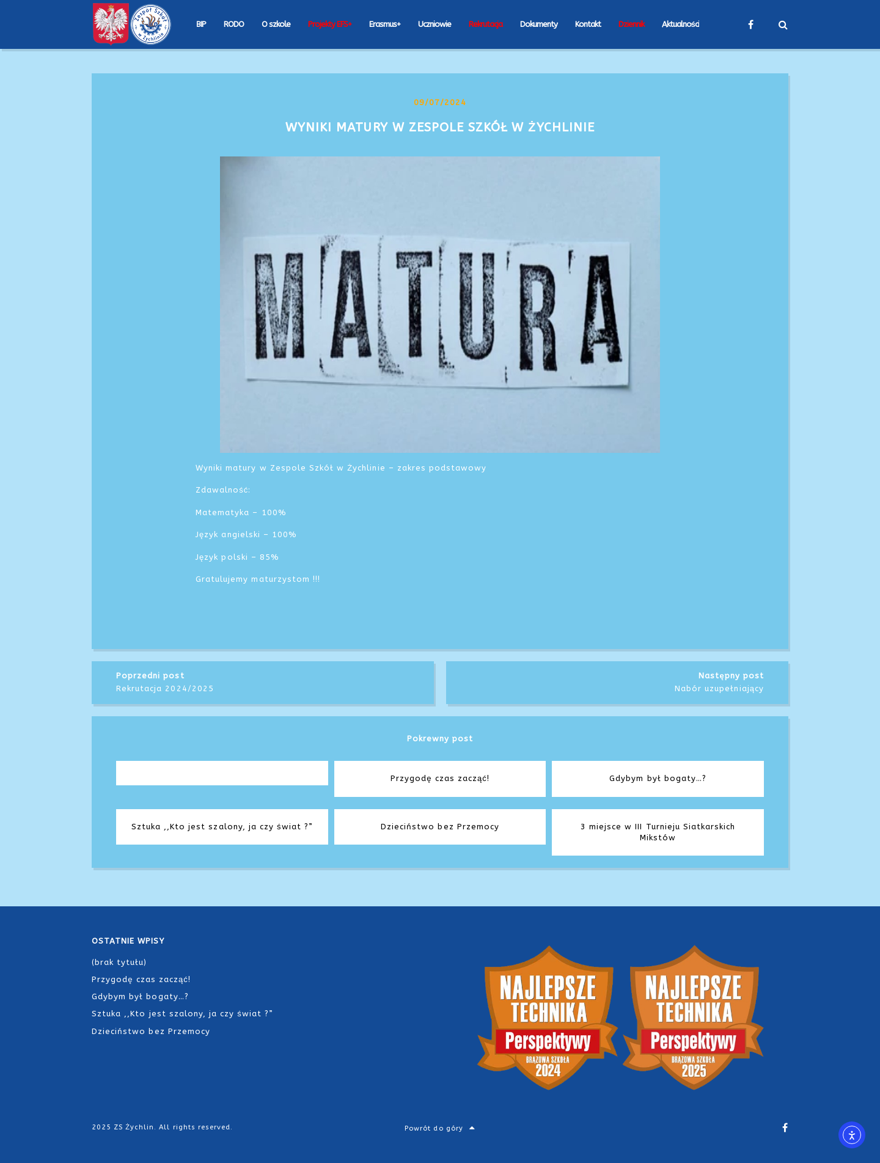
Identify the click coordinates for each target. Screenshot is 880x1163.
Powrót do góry (440, 1128)
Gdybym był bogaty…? (140, 996)
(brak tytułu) (119, 962)
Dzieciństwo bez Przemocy (151, 1031)
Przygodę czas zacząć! (141, 979)
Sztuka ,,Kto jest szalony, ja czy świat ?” (182, 1013)
